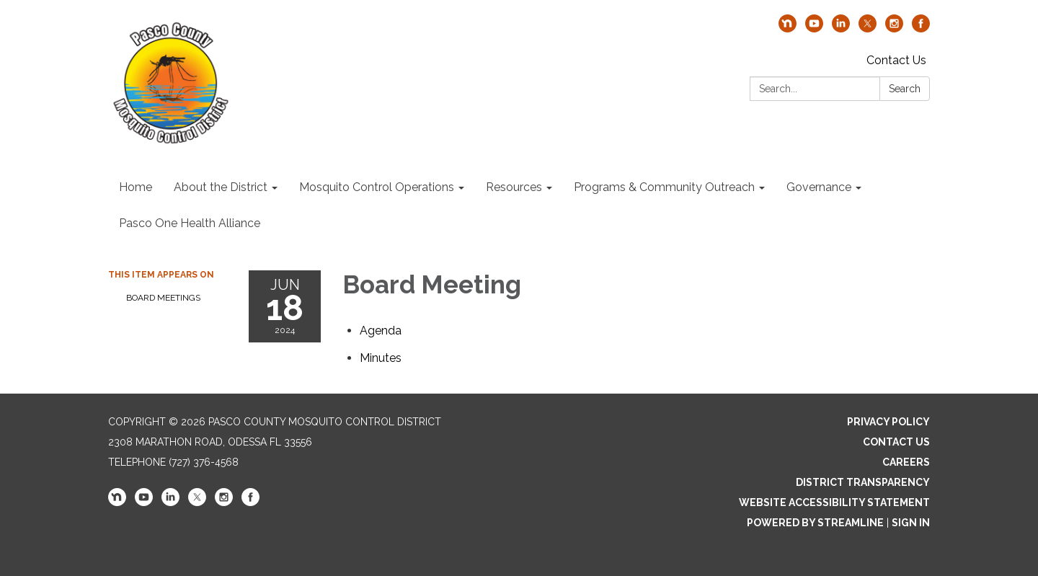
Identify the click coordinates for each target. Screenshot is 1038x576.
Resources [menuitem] (514, 187)
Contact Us (896, 60)
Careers (906, 462)
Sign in (911, 522)
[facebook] (921, 28)
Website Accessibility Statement (834, 502)
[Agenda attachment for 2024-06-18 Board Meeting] (381, 330)
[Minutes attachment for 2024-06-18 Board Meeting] (381, 358)
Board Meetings (163, 298)
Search (905, 88)
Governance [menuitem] (818, 187)
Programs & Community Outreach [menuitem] (664, 187)
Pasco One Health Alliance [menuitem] (189, 223)
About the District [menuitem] (220, 187)
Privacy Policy (888, 421)
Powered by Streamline (815, 522)
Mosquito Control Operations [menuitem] (376, 187)
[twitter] (868, 28)
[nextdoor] (787, 28)
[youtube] (814, 28)
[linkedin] (841, 28)
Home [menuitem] (135, 187)
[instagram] (894, 28)
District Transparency (863, 482)
